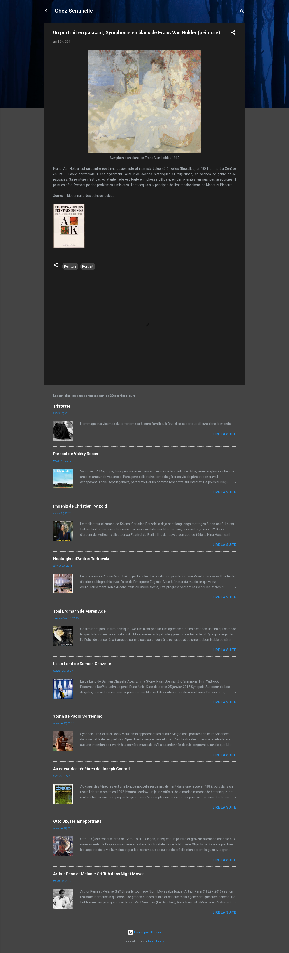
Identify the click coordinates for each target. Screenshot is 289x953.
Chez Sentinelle (74, 11)
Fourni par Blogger (144, 932)
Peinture (70, 266)
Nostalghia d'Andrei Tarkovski (81, 558)
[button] (233, 33)
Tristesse (61, 406)
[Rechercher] (242, 12)
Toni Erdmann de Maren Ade (79, 611)
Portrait (87, 266)
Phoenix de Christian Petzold (80, 506)
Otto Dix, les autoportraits (77, 821)
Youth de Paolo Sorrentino (78, 716)
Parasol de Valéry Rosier (76, 453)
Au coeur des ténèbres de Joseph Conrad (91, 768)
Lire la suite (224, 434)
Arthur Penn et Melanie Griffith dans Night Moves (98, 873)
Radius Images (156, 941)
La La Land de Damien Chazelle (82, 663)
